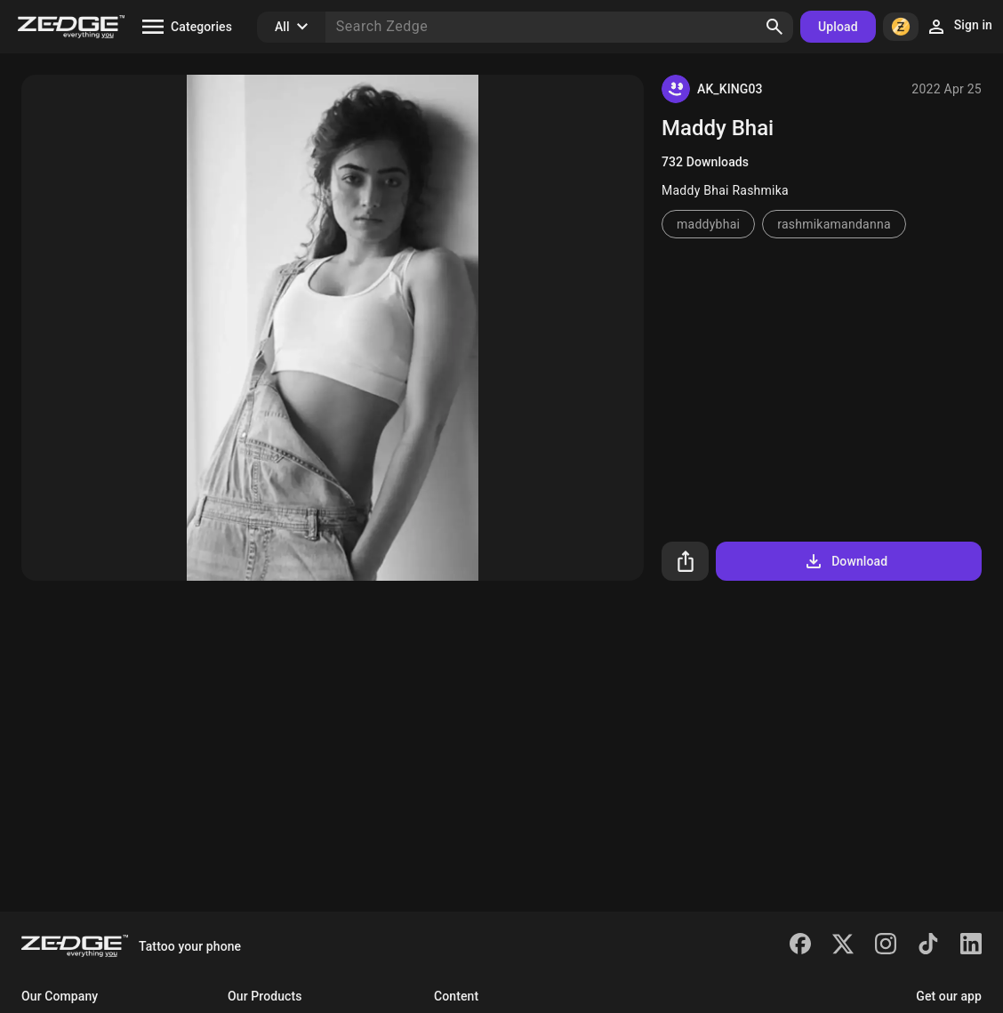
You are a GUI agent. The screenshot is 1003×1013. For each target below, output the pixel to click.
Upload (838, 27)
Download (845, 561)
